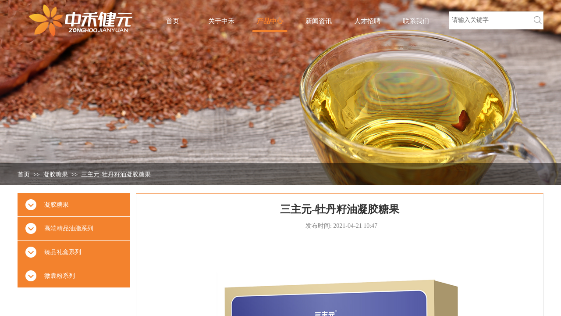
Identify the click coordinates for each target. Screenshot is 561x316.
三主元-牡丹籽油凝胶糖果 (116, 174)
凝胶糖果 (55, 174)
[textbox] (488, 20)
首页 (24, 174)
